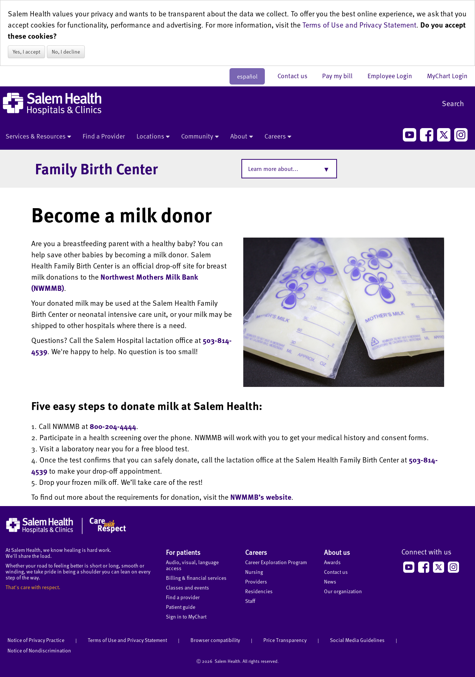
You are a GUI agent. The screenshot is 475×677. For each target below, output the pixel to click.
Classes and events (187, 587)
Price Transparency (284, 640)
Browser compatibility (215, 640)
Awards (332, 562)
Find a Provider (104, 136)
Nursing (254, 572)
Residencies (259, 591)
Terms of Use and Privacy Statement (359, 24)
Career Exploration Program (276, 562)
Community (200, 136)
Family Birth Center (96, 168)
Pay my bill (341, 75)
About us (337, 552)
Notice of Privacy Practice (35, 640)
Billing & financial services (196, 578)
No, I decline (66, 51)
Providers (256, 581)
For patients (183, 552)
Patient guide (180, 607)
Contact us (296, 75)
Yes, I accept (26, 51)
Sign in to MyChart (186, 616)
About (241, 136)
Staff (250, 601)
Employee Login (394, 75)
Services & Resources (38, 136)
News (330, 581)
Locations (153, 136)
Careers (277, 136)
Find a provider (183, 597)
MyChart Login (447, 75)
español (247, 76)
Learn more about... (273, 168)
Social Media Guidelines (357, 640)
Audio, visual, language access (192, 565)
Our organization (343, 591)
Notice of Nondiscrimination (39, 650)
